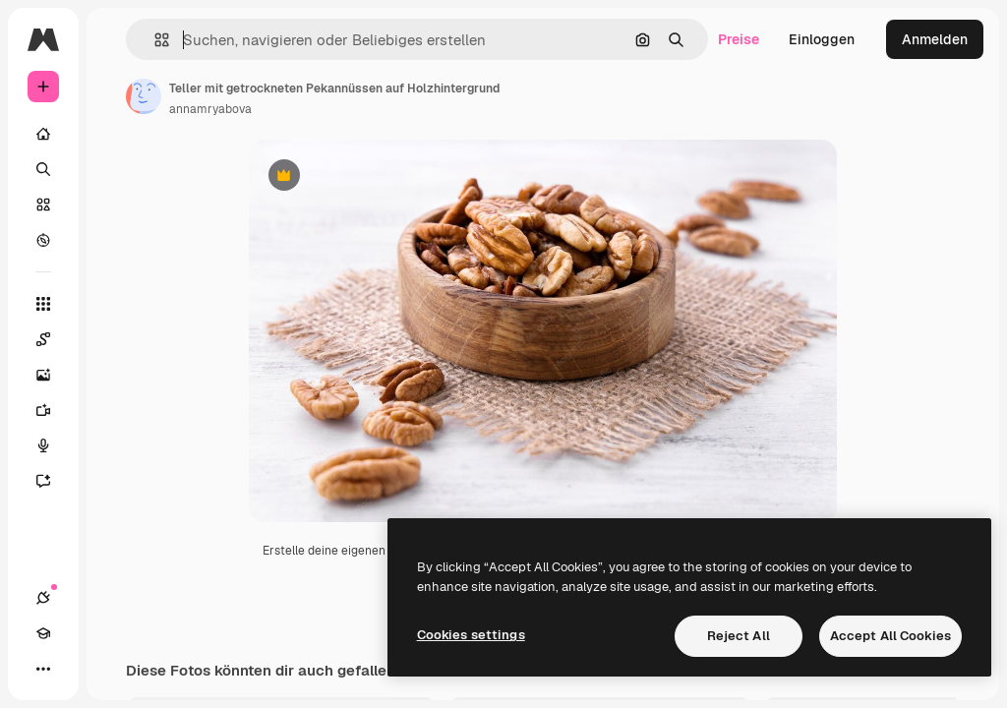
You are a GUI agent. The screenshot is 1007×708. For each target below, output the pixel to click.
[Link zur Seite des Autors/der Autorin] (143, 96)
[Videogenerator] (53, 410)
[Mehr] (43, 668)
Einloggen (822, 39)
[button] (154, 39)
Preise (738, 39)
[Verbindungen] (43, 598)
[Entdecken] (43, 240)
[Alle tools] (43, 304)
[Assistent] (53, 481)
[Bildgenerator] (53, 374)
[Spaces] (53, 339)
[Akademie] (43, 633)
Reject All (738, 635)
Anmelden (935, 39)
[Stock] (43, 204)
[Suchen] (43, 169)
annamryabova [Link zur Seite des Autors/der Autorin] (210, 109)
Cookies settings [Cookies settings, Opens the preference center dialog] (471, 634)
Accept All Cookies (890, 635)
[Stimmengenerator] (53, 445)
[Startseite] (43, 133)
